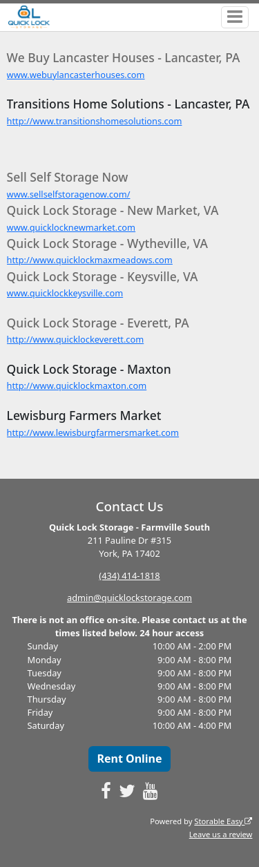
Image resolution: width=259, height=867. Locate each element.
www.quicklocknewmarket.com (71, 227)
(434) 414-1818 (129, 575)
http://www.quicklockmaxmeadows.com (90, 260)
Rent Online (129, 758)
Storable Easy (223, 821)
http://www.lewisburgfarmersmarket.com (93, 432)
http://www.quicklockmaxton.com (77, 385)
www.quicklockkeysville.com (65, 293)
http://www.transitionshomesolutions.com (94, 121)
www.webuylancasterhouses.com (76, 74)
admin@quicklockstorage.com (129, 597)
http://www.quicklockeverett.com (75, 339)
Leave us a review (221, 834)
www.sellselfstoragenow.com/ (69, 194)
